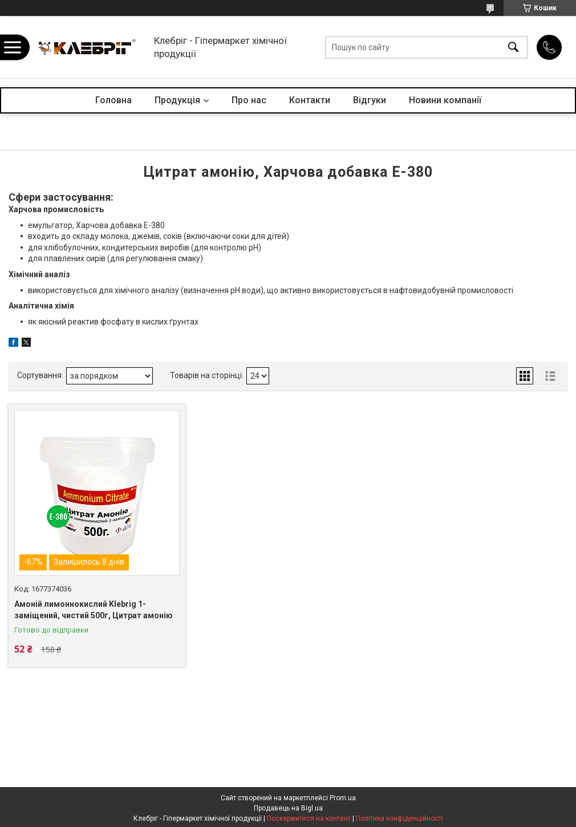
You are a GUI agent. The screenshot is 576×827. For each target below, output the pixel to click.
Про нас (249, 100)
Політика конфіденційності (399, 818)
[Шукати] (513, 47)
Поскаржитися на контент (309, 818)
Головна (113, 100)
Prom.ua (343, 798)
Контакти (309, 100)
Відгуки (369, 100)
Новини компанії (445, 100)
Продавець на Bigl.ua (288, 808)
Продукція (177, 100)
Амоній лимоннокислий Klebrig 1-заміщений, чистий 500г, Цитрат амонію (93, 609)
